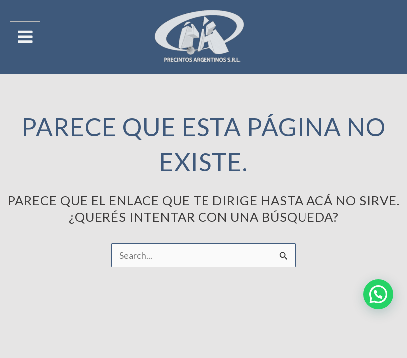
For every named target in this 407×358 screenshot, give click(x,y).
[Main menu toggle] (25, 36)
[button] (378, 294)
